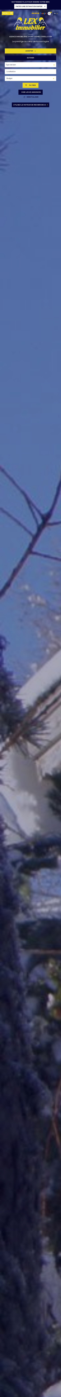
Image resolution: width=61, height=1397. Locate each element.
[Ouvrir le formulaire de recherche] (30, 85)
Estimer (30, 58)
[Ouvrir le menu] (7, 13)
